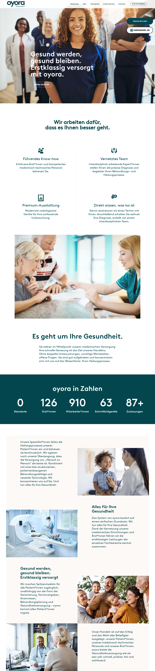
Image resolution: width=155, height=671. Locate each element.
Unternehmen (109, 4)
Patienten (74, 4)
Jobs (84, 4)
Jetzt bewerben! (138, 4)
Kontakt (121, 4)
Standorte (95, 4)
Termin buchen (140, 21)
